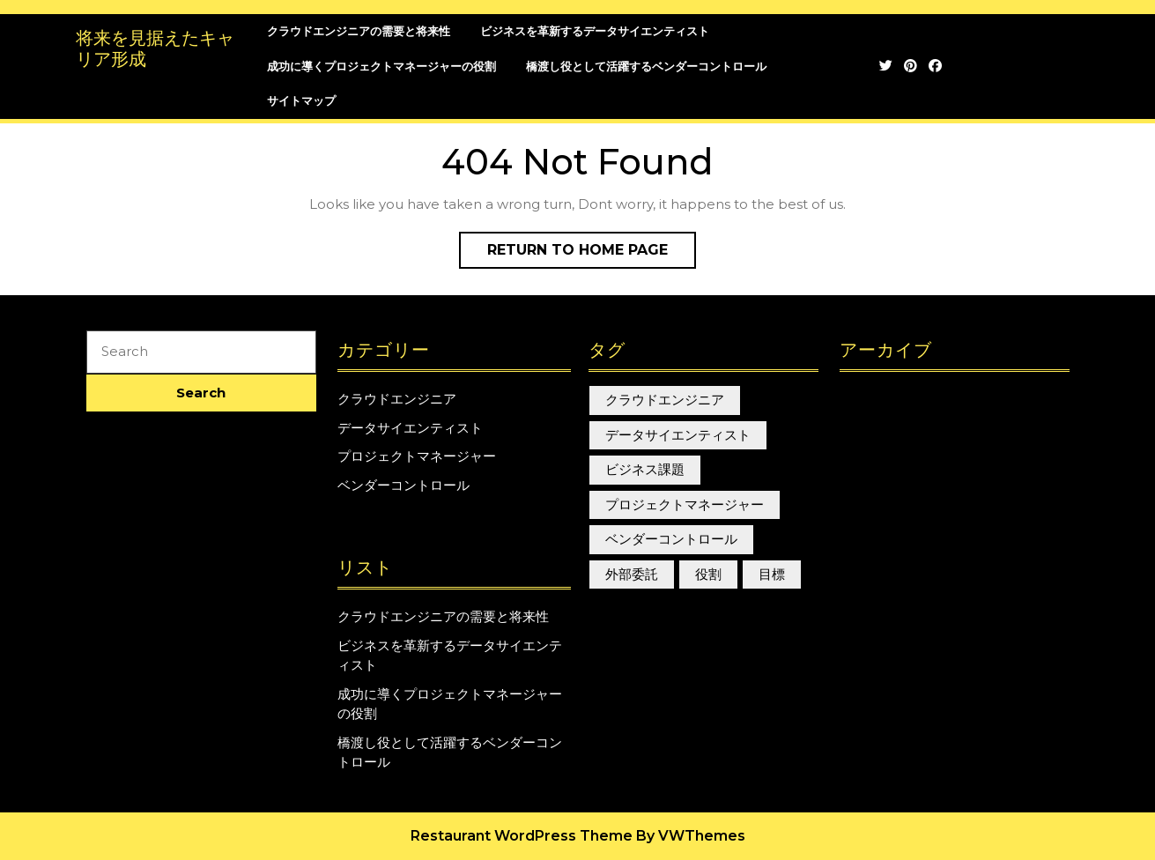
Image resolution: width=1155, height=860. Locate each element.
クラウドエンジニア (396, 398)
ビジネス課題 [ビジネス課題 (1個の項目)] (645, 469)
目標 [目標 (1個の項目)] (772, 574)
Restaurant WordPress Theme (522, 835)
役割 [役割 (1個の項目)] (708, 574)
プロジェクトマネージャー (416, 456)
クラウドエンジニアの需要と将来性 (358, 31)
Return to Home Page (591, 254)
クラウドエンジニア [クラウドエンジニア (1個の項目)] (664, 399)
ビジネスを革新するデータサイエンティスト (594, 31)
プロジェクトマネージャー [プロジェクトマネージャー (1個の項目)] (684, 504)
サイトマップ (301, 100)
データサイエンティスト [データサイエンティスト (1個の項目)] (678, 434)
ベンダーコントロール (403, 485)
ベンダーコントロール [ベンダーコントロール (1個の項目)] (671, 538)
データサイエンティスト (410, 427)
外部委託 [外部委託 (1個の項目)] (631, 574)
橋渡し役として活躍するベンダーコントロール (646, 66)
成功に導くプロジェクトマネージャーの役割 (381, 66)
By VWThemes (690, 835)
